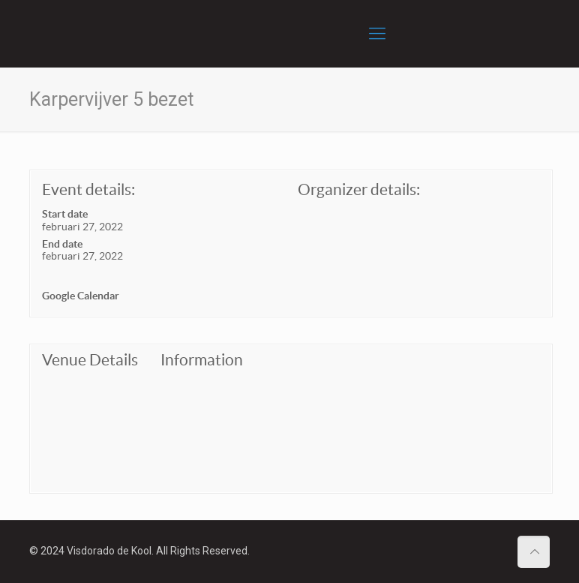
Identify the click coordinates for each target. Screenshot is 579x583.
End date (62, 244)
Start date (65, 214)
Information (201, 359)
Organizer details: (359, 189)
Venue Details (90, 359)
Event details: (88, 189)
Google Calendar (80, 296)
